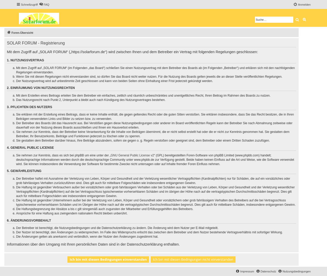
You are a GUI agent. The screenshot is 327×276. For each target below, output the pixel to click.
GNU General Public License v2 (132, 155)
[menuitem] (44, 5)
